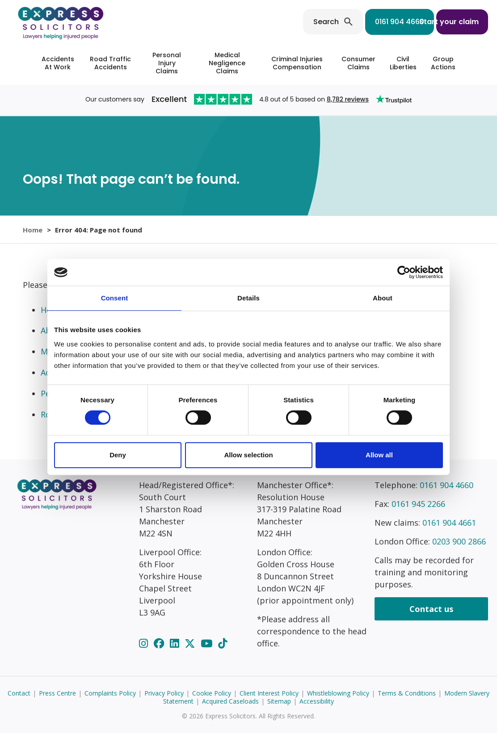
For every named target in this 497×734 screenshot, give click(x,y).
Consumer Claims (358, 63)
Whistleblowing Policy (338, 694)
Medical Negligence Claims (227, 63)
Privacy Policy (164, 694)
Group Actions (443, 63)
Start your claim (449, 22)
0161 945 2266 (418, 504)
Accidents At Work (58, 63)
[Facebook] (160, 644)
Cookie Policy (211, 694)
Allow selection (248, 455)
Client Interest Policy (269, 694)
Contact (19, 694)
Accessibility (316, 702)
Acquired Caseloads (230, 702)
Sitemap (279, 702)
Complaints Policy (110, 694)
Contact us (431, 609)
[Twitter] (191, 644)
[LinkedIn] (175, 644)
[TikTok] (222, 644)
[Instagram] (145, 644)
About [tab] (382, 298)
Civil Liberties (403, 63)
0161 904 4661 (449, 523)
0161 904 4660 (373, 22)
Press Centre (57, 694)
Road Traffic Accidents (110, 63)
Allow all (379, 455)
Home (32, 229)
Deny (118, 455)
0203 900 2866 (459, 542)
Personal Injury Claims (166, 63)
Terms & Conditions (407, 694)
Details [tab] (248, 298)
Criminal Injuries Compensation (297, 63)
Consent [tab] (114, 298)
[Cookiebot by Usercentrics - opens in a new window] (404, 272)
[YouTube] (208, 644)
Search (300, 22)
